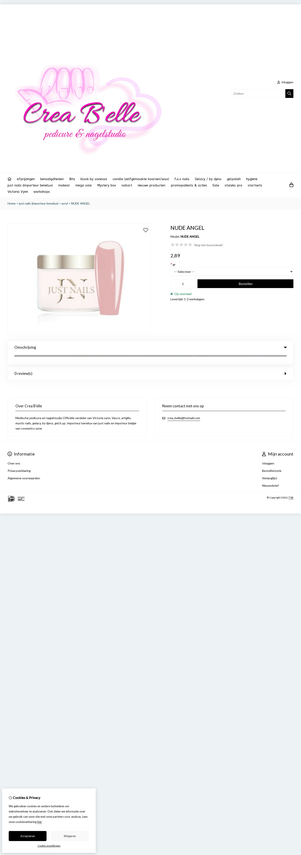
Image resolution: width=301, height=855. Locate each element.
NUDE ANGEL (80, 203)
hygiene (252, 179)
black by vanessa (93, 179)
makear (64, 185)
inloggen (285, 82)
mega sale (83, 185)
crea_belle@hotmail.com (183, 407)
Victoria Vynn (18, 192)
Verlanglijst (269, 467)
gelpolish (234, 179)
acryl (65, 203)
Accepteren (27, 836)
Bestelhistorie (271, 460)
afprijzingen (26, 179)
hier (39, 822)
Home (12, 203)
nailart (127, 185)
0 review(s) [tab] (150, 363)
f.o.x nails (181, 179)
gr (173, 264)
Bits (72, 179)
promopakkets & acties (189, 185)
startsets (255, 185)
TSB (291, 487)
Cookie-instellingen (49, 845)
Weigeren (70, 836)
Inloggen (268, 453)
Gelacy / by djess (208, 179)
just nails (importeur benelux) (30, 185)
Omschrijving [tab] (150, 347)
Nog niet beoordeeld (208, 245)
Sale (215, 185)
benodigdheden (52, 179)
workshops (41, 192)
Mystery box (106, 185)
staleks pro (233, 185)
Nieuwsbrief (270, 475)
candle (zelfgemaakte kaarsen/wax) (141, 179)
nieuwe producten (151, 185)
